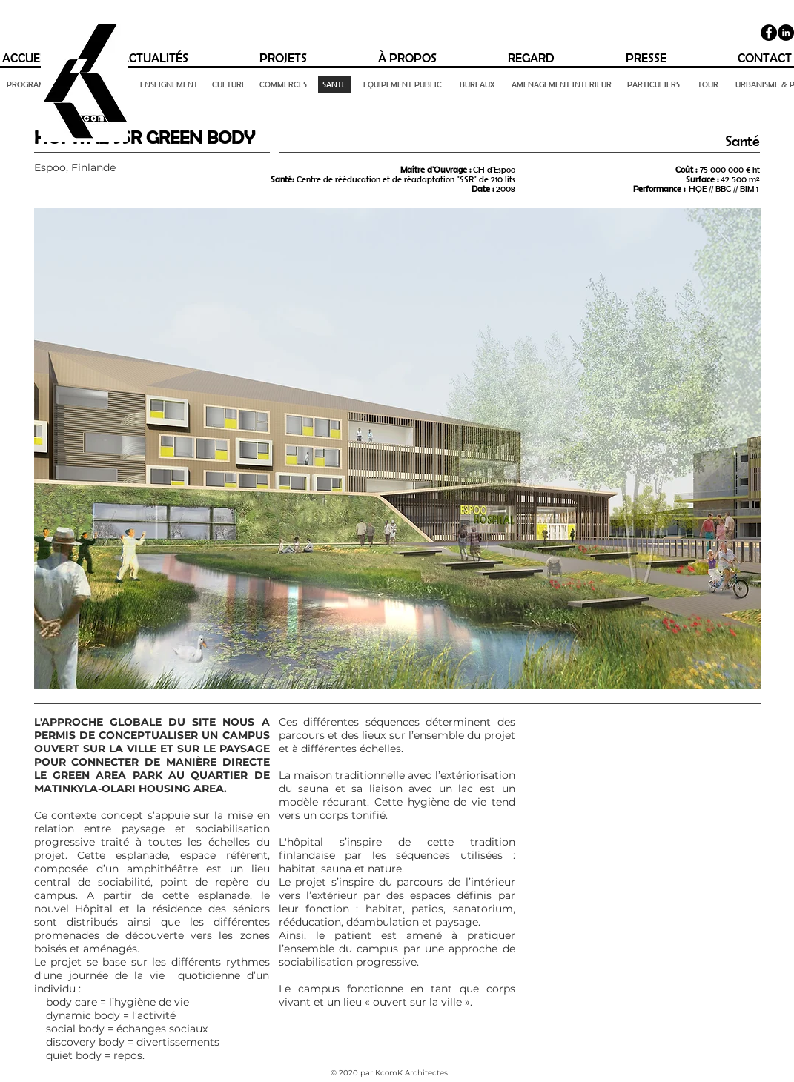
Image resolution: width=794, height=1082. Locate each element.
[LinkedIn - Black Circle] (786, 32)
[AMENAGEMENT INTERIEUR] (562, 84)
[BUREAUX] (477, 84)
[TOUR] (708, 84)
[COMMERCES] (284, 84)
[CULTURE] (229, 84)
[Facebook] (769, 32)
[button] (397, 448)
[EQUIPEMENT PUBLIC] (403, 84)
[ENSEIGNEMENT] (169, 84)
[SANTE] (334, 84)
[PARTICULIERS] (654, 84)
